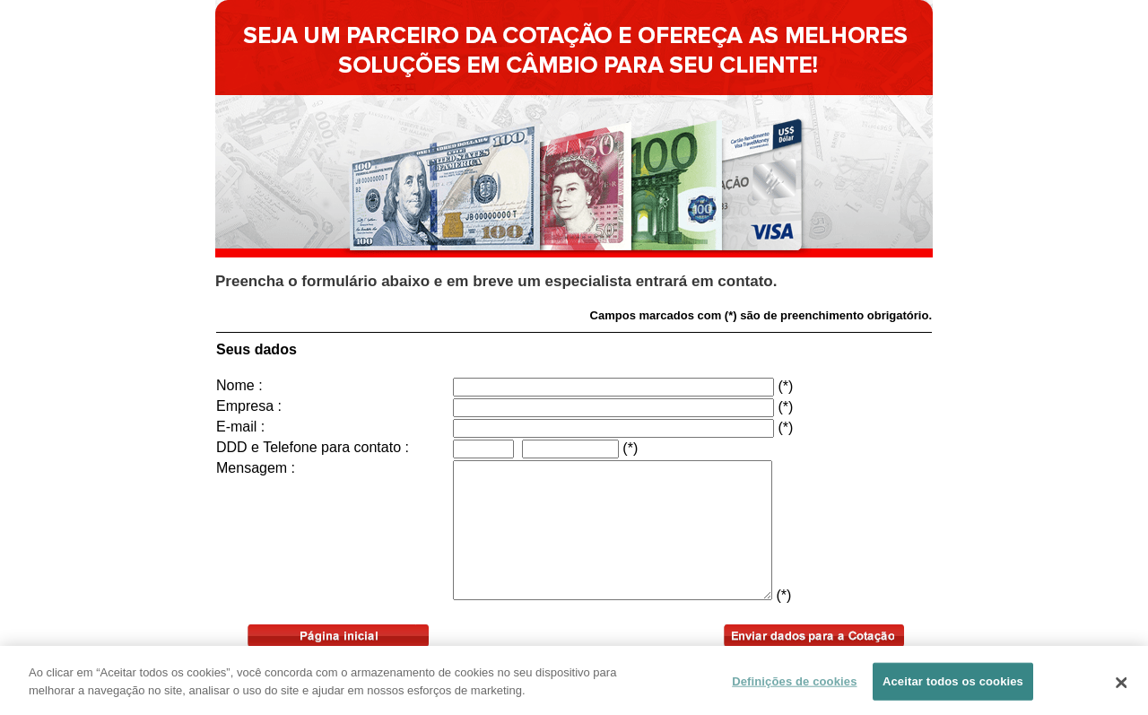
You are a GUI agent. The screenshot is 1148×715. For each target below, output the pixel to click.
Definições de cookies (794, 685)
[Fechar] (1121, 686)
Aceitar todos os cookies (953, 685)
